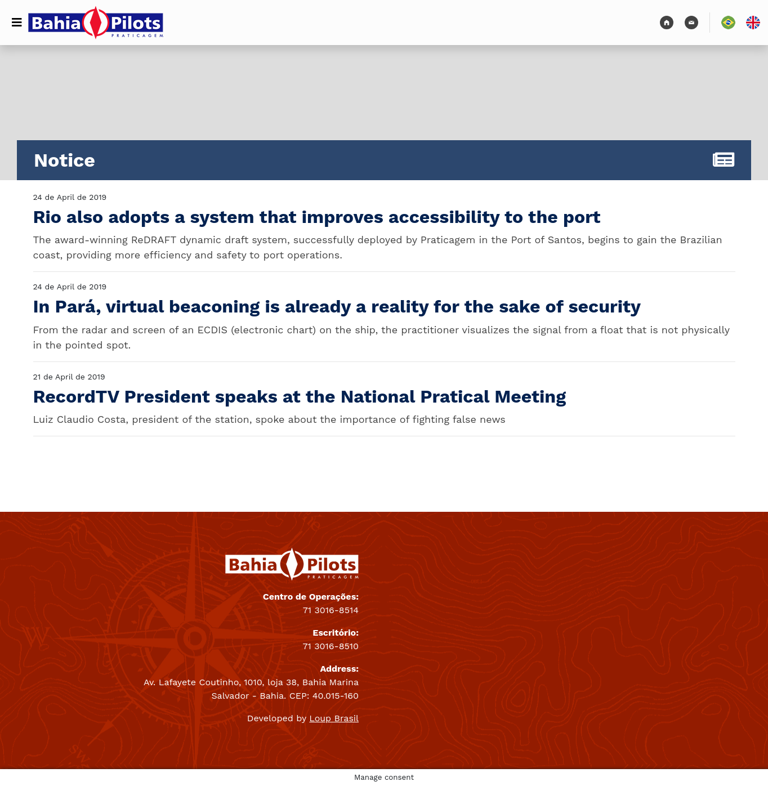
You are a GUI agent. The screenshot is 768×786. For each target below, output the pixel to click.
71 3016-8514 (331, 610)
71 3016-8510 (331, 646)
